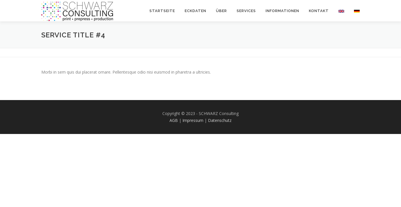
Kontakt (319, 11)
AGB (174, 120)
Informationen (282, 11)
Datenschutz (219, 120)
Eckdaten (195, 11)
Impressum (192, 120)
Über (221, 11)
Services (246, 11)
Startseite (162, 11)
